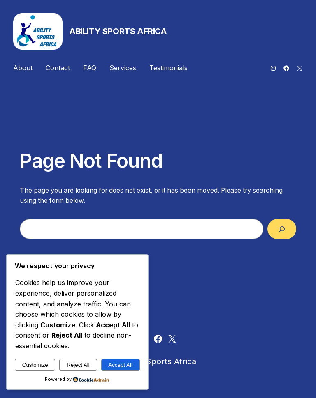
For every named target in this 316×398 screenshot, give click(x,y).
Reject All (78, 365)
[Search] (281, 229)
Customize (35, 365)
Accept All (120, 365)
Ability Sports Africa (118, 31)
